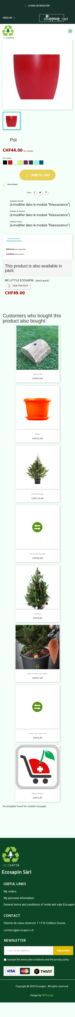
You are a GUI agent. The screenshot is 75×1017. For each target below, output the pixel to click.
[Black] (5, 162)
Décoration (37, 614)
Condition (10, 254)
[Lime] (21, 162)
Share (34, 192)
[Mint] (36, 162)
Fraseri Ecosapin (37, 494)
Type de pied (37, 374)
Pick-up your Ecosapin (37, 554)
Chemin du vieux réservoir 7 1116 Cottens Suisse (34, 923)
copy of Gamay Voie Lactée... (37, 674)
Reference (10, 249)
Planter (37, 434)
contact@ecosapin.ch (19, 930)
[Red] (10, 162)
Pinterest (46, 192)
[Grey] (31, 162)
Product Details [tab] (14, 238)
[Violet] (26, 162)
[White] (15, 162)
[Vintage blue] (41, 162)
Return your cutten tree (37, 733)
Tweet (40, 192)
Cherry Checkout (37, 793)
